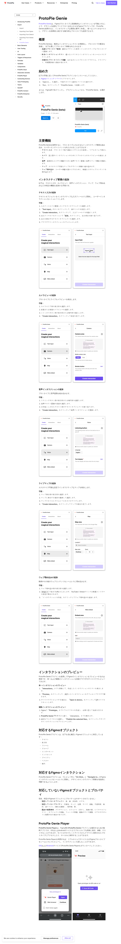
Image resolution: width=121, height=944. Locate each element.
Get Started (111, 3)
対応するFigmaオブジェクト (58, 730)
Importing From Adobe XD (26, 38)
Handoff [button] (19, 88)
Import (21, 28)
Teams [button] (19, 85)
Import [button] (19, 25)
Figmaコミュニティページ (51, 79)
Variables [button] (20, 63)
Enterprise (64, 3)
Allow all (68, 938)
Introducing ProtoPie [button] (23, 22)
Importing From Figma (26, 31)
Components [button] (21, 66)
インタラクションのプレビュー (60, 672)
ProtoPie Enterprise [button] (23, 94)
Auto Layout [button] (21, 54)
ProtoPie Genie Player (54, 823)
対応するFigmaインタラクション (62, 772)
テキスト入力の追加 (47, 192)
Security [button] (20, 97)
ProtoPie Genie (24, 42)
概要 (42, 39)
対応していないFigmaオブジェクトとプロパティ (71, 792)
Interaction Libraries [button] (23, 73)
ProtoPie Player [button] (22, 76)
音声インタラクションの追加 (51, 389)
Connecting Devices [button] (23, 79)
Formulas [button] (20, 60)
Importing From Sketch (26, 34)
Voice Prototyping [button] (23, 82)
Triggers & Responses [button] (24, 57)
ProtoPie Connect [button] (22, 91)
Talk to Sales (100, 3)
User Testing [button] (21, 48)
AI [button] (18, 51)
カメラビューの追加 (47, 295)
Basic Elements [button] (22, 45)
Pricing (74, 3)
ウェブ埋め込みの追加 (48, 577)
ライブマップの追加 (47, 483)
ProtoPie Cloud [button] (22, 69)
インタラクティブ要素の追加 (54, 179)
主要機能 (45, 140)
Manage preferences (50, 938)
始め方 (43, 71)
